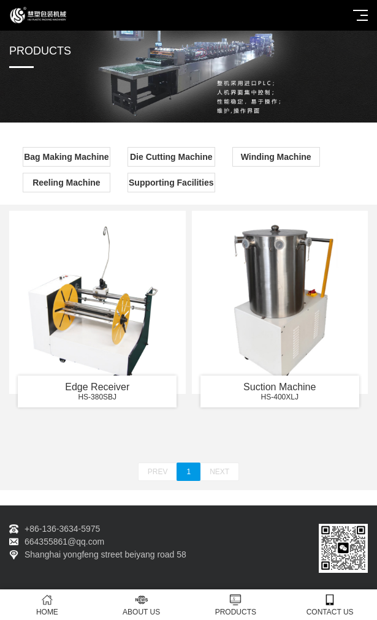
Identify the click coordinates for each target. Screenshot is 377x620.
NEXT (219, 471)
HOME (47, 605)
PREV (158, 471)
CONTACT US (330, 605)
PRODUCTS (236, 605)
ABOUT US (141, 605)
